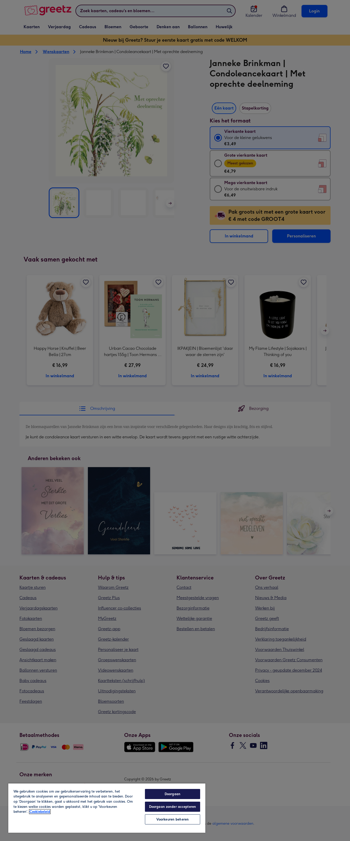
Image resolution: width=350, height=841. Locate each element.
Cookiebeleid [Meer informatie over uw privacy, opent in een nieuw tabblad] (40, 812)
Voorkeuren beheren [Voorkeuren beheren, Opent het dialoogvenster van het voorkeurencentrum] (172, 819)
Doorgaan (172, 794)
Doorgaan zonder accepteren (172, 807)
